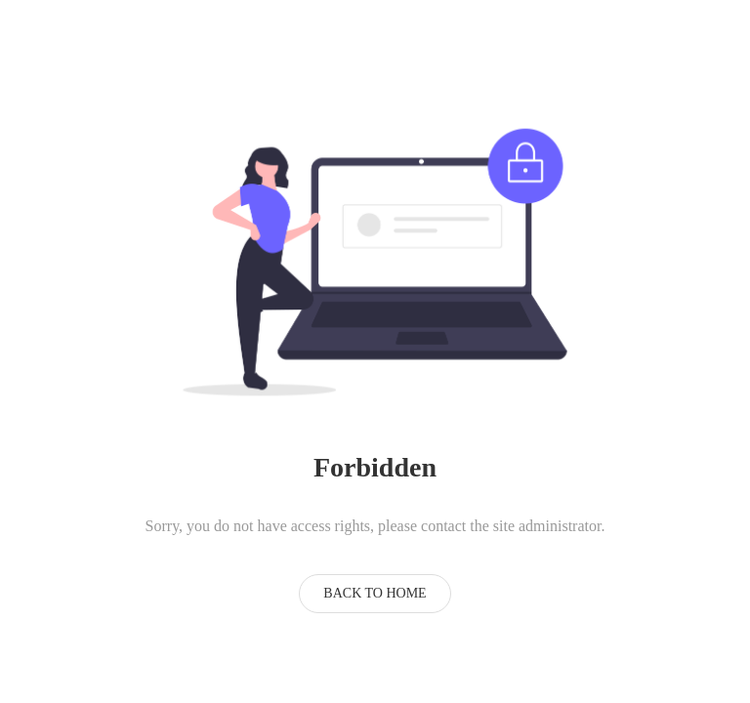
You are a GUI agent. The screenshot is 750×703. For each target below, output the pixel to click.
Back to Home (374, 593)
